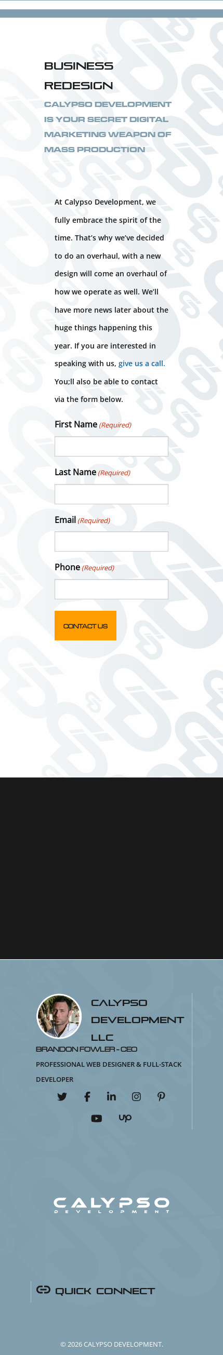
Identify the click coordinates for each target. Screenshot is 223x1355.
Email (82, 520)
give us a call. (142, 363)
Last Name (92, 472)
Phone (84, 567)
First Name (93, 425)
